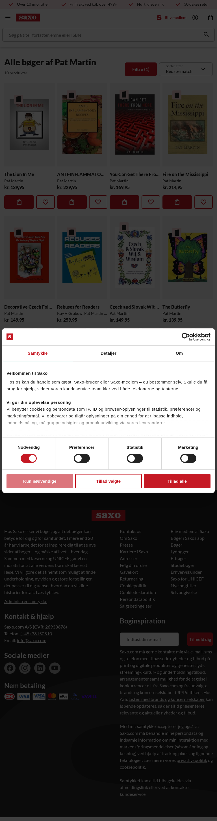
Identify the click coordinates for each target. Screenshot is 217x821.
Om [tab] (179, 352)
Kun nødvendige (40, 481)
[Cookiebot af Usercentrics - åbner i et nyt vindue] (186, 336)
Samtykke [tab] (38, 352)
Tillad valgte (108, 481)
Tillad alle (177, 481)
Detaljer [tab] (108, 352)
